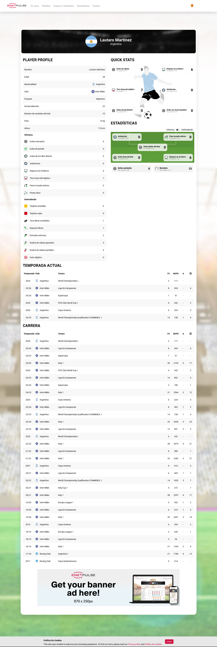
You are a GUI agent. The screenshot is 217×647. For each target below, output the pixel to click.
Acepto (169, 642)
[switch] (178, 129)
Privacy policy (134, 644)
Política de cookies (153, 644)
